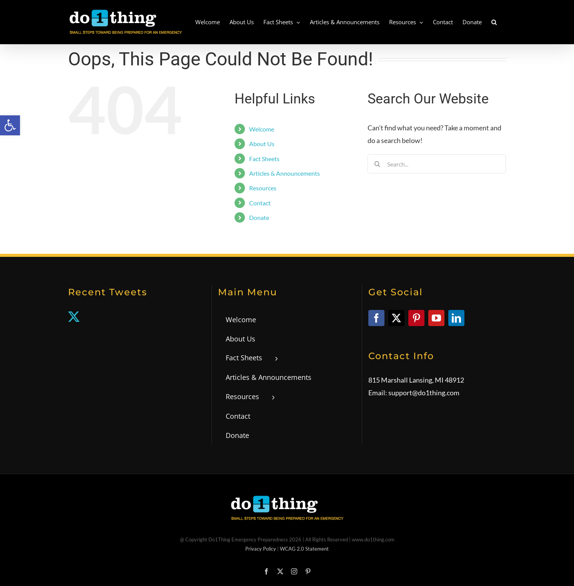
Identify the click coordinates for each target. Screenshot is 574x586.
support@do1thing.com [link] (423, 392)
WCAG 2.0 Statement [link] (304, 549)
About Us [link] (262, 143)
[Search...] (437, 163)
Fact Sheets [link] (264, 158)
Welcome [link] (261, 129)
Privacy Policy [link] (260, 549)
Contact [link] (260, 202)
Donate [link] (259, 217)
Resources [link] (262, 187)
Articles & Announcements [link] (284, 173)
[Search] (377, 163)
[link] (10, 125)
